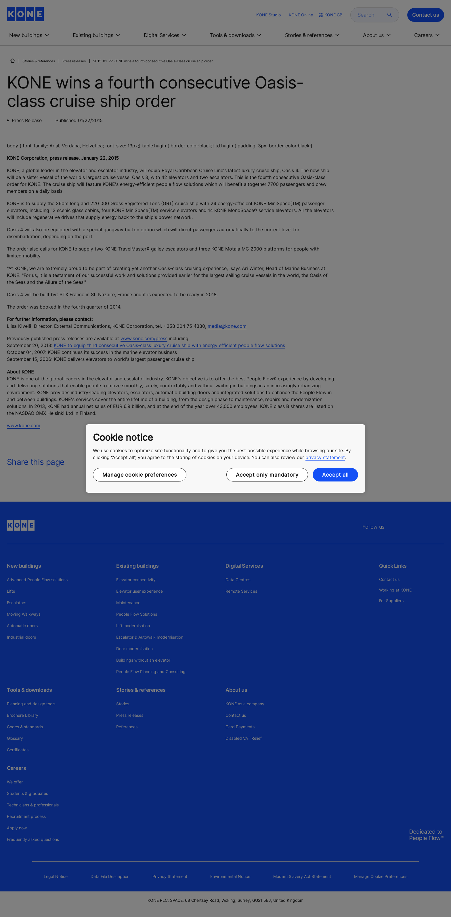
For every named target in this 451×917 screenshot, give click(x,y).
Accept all (335, 475)
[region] (225, 458)
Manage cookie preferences (139, 475)
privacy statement (325, 457)
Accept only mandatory (267, 475)
